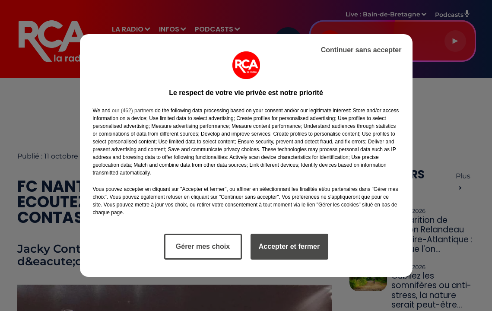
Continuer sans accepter (361, 50)
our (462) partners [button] (132, 111)
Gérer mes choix (203, 246)
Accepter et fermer (289, 246)
